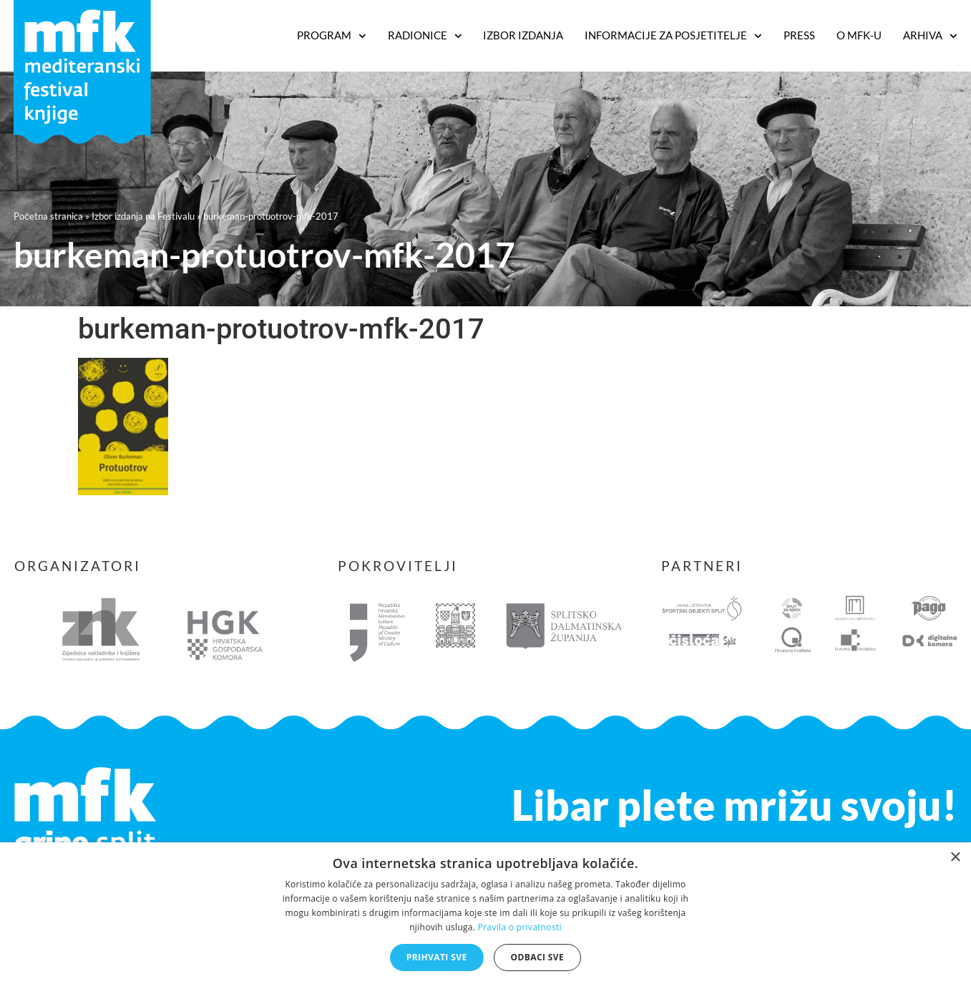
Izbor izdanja (523, 35)
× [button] (955, 857)
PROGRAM (331, 35)
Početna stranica (48, 216)
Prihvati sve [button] (436, 957)
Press (799, 35)
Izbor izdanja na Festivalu (143, 216)
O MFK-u (859, 35)
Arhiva (930, 35)
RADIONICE (425, 35)
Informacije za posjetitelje (673, 35)
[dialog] (485, 915)
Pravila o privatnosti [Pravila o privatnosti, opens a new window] (520, 927)
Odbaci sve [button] (538, 957)
